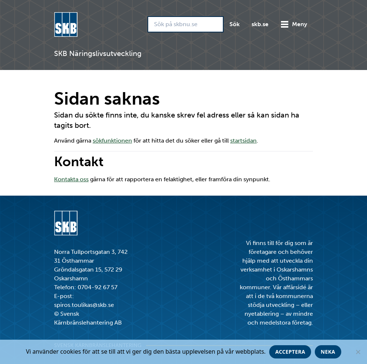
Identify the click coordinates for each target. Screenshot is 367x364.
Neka (328, 351)
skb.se (260, 24)
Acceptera (290, 351)
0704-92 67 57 (97, 287)
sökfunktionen (112, 140)
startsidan (243, 140)
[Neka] (357, 352)
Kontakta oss (71, 179)
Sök (234, 24)
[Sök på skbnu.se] (185, 24)
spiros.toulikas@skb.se (84, 304)
